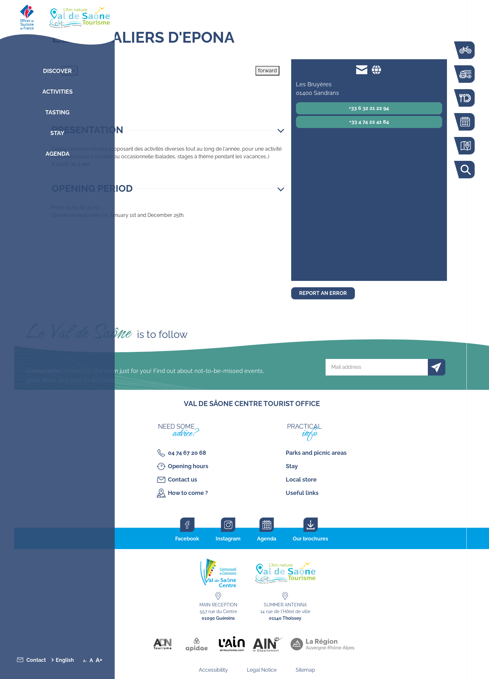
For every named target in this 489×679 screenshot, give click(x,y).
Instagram (228, 539)
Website (376, 69)
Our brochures (310, 539)
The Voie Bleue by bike (465, 50)
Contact (36, 660)
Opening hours (188, 466)
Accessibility (213, 670)
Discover (57, 71)
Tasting (57, 112)
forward (267, 71)
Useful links (302, 493)
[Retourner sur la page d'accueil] (57, 16)
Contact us (182, 479)
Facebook (187, 539)
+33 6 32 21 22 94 (369, 108)
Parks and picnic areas (316, 452)
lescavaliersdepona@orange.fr (361, 69)
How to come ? (188, 493)
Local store (301, 479)
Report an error (323, 293)
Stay (57, 133)
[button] (168, 130)
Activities (57, 91)
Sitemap (305, 670)
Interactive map (465, 145)
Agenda (57, 153)
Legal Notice (262, 670)
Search (465, 169)
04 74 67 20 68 (187, 452)
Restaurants (465, 98)
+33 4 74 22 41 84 (369, 122)
